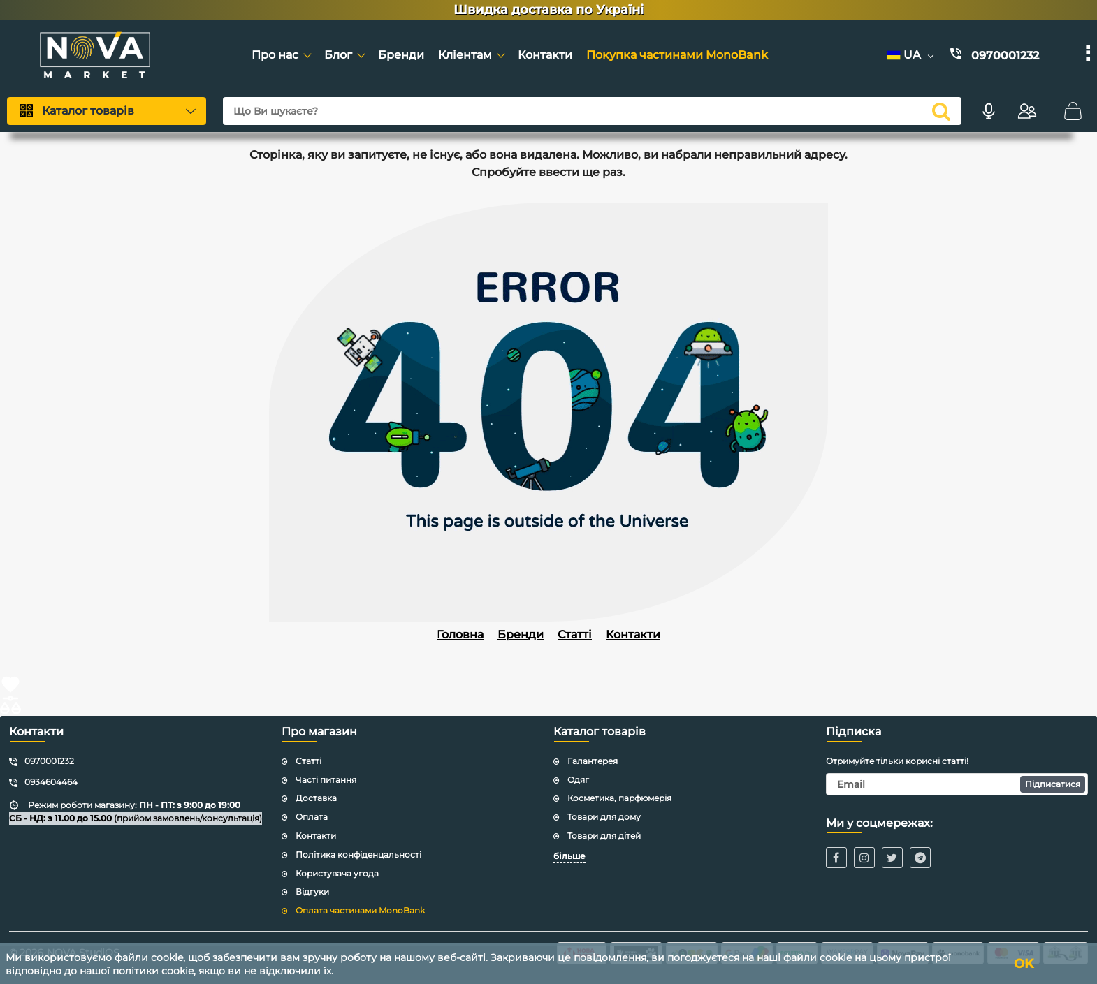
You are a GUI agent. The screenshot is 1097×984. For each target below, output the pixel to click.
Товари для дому (604, 817)
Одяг (578, 779)
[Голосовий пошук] (988, 111)
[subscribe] (957, 784)
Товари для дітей (604, 835)
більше (569, 856)
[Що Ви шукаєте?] (592, 111)
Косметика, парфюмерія (619, 798)
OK (1023, 963)
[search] (941, 111)
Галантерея (592, 761)
